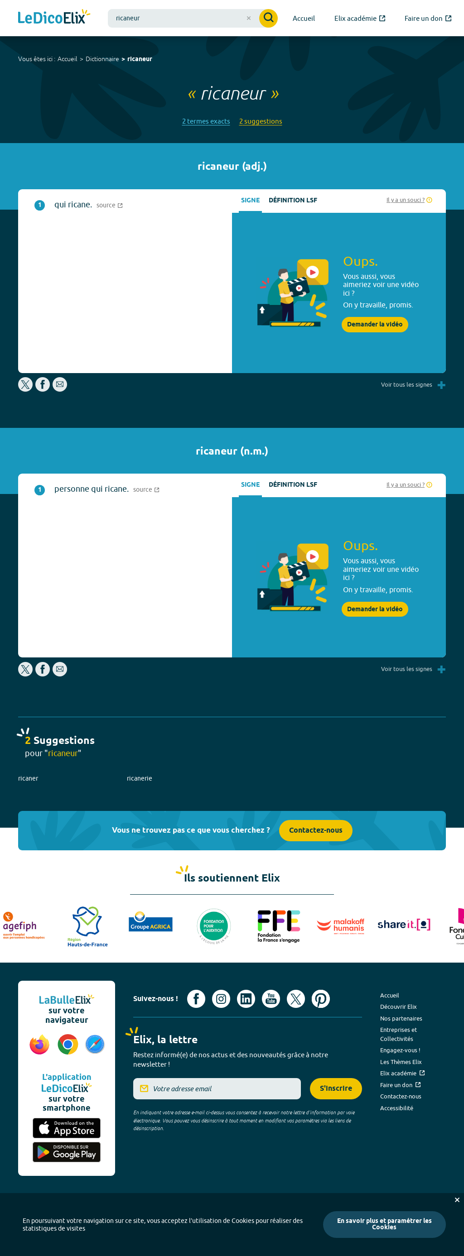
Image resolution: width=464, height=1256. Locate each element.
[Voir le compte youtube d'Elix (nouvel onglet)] (271, 999)
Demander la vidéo (375, 324)
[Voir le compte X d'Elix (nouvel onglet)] (296, 999)
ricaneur (139, 59)
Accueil (67, 58)
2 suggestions (260, 121)
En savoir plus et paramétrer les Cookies (384, 1224)
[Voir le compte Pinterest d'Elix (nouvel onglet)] (321, 999)
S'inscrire (336, 1088)
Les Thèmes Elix (401, 1061)
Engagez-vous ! (400, 1050)
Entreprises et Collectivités (398, 1034)
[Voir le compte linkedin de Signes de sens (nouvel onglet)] (246, 999)
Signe (250, 201)
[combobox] (193, 18)
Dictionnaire (102, 58)
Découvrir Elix (398, 1006)
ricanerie (139, 778)
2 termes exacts (206, 121)
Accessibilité (396, 1108)
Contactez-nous (316, 830)
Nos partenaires (401, 1018)
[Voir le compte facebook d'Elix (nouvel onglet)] (196, 999)
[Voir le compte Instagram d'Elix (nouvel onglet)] (221, 999)
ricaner (28, 778)
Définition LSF (293, 201)
